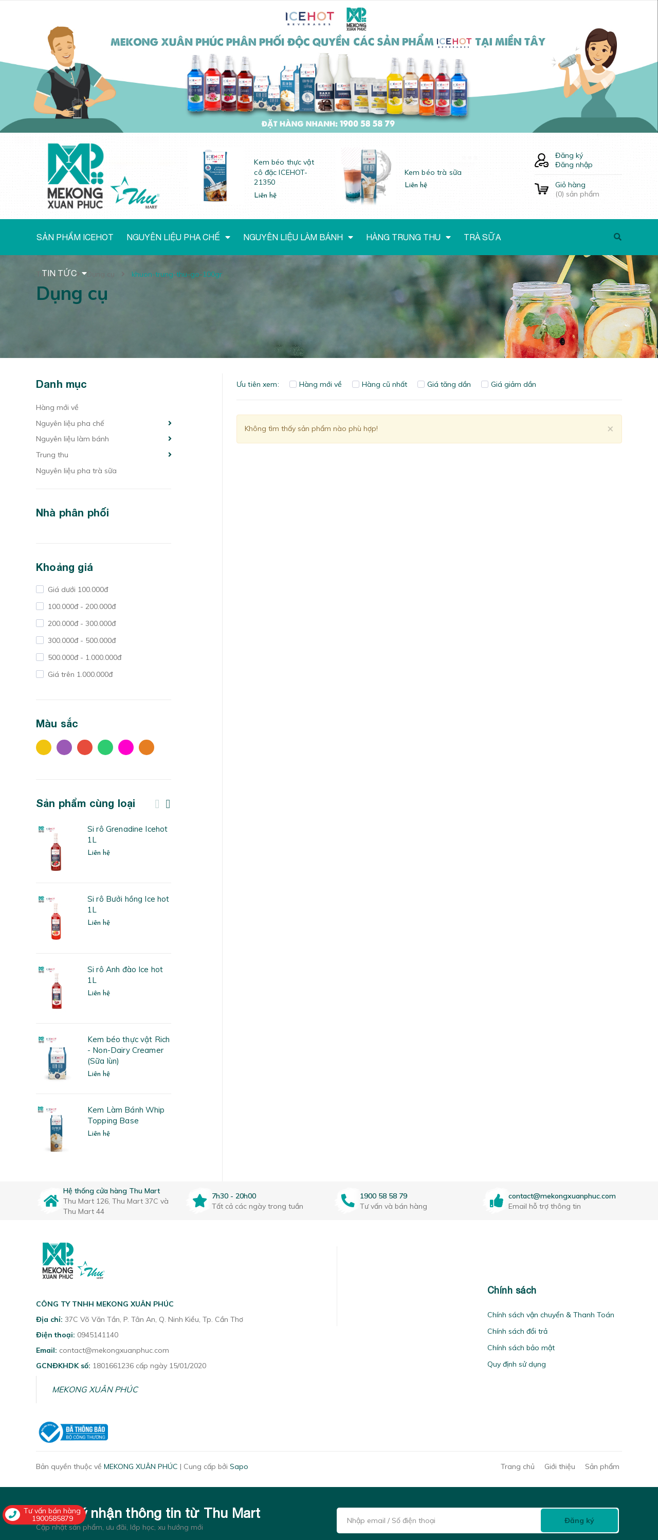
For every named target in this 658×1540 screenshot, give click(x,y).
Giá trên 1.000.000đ (79, 674)
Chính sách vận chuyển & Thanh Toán (550, 1314)
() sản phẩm (588, 189)
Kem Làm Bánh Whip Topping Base (126, 1115)
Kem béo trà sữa (433, 172)
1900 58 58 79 (383, 1196)
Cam (146, 747)
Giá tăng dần (444, 384)
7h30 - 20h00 (234, 1196)
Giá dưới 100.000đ (77, 589)
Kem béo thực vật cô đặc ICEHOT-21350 (284, 172)
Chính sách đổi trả (517, 1331)
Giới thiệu (559, 1466)
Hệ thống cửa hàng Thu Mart (111, 1190)
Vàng (43, 747)
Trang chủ (518, 1466)
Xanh (105, 747)
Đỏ (85, 747)
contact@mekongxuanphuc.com (562, 1196)
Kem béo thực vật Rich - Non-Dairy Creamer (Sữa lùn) (128, 1050)
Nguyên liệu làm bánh (72, 438)
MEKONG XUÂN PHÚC (95, 1389)
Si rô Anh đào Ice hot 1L (125, 974)
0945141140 (97, 1334)
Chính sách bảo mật (521, 1347)
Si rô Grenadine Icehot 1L (127, 834)
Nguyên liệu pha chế (70, 423)
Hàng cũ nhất (379, 384)
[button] (350, 1290)
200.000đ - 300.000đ (81, 623)
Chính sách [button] (512, 1290)
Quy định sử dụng (516, 1364)
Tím (64, 747)
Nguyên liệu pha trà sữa (76, 470)
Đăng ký (569, 155)
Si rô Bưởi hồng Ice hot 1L (128, 904)
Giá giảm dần (508, 384)
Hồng (126, 747)
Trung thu (52, 454)
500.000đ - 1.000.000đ (83, 657)
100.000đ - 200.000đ (81, 606)
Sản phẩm (602, 1466)
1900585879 (52, 1518)
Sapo (239, 1466)
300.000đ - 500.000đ (81, 640)
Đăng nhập (574, 164)
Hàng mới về (57, 407)
